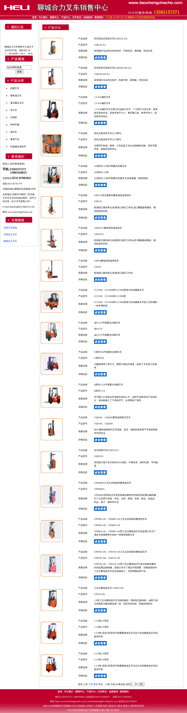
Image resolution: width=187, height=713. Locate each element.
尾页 (95, 684)
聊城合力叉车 (10, 241)
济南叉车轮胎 (10, 227)
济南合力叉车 (10, 234)
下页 (90, 684)
